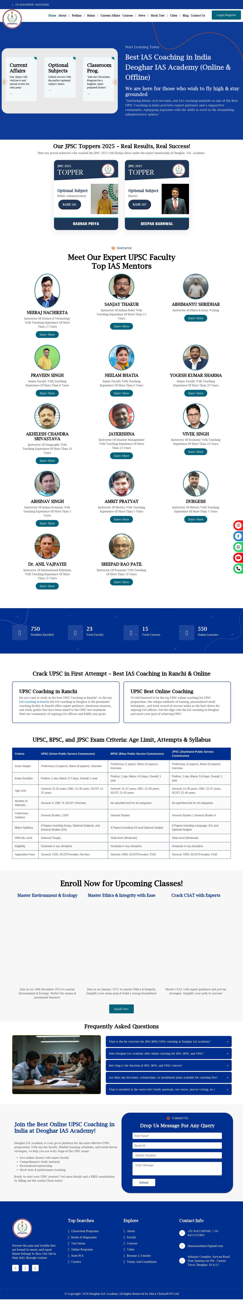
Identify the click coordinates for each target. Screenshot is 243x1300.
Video (129, 1249)
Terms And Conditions (140, 1261)
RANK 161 (69, 204)
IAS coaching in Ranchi (34, 701)
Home (52, 15)
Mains (91, 15)
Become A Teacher (137, 1255)
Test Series (76, 1243)
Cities (173, 15)
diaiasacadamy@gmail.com (205, 1246)
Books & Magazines (82, 1237)
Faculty (130, 1237)
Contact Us (198, 15)
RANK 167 (139, 204)
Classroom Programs (83, 1231)
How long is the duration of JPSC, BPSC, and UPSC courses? (145, 1065)
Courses (127, 15)
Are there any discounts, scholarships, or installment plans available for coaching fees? (163, 1077)
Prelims (77, 15)
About (62, 15)
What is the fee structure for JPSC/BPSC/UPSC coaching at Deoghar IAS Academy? (159, 1041)
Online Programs (80, 1249)
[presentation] (4, 81)
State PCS (75, 1255)
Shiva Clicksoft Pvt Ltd (164, 1294)
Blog (185, 15)
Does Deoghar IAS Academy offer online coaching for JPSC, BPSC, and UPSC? (156, 1053)
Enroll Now (121, 1009)
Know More (47, 334)
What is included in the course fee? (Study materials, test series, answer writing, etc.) (162, 1089)
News (141, 15)
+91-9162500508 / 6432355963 (30, 4)
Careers (74, 1261)
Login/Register (226, 15)
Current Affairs (110, 15)
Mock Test (157, 15)
